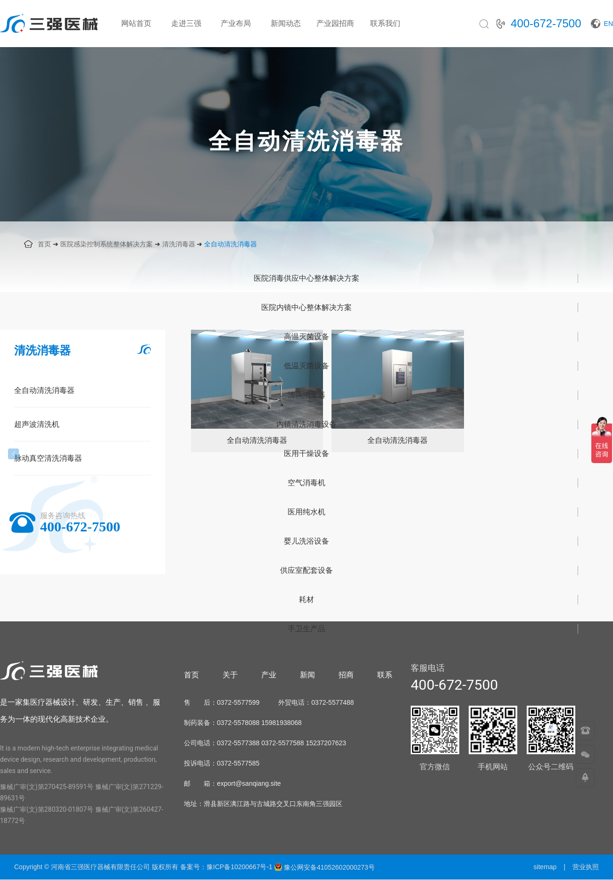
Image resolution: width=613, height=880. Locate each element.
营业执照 (585, 867)
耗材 (306, 599)
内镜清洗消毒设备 (306, 424)
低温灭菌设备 (306, 366)
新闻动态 (286, 23)
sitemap (544, 867)
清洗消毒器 (178, 244)
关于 (230, 675)
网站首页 (136, 23)
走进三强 (186, 23)
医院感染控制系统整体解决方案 (106, 244)
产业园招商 (335, 23)
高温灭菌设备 (306, 337)
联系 (384, 675)
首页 (44, 244)
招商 (346, 675)
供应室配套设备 (306, 570)
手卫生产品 (306, 629)
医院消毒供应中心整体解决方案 (306, 278)
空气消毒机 (306, 483)
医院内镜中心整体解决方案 (306, 307)
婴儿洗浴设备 (306, 541)
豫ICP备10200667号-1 (240, 867)
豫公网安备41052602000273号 (324, 867)
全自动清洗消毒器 (230, 244)
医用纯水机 (306, 512)
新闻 (307, 675)
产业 (268, 675)
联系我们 (385, 23)
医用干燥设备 (306, 453)
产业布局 (236, 23)
